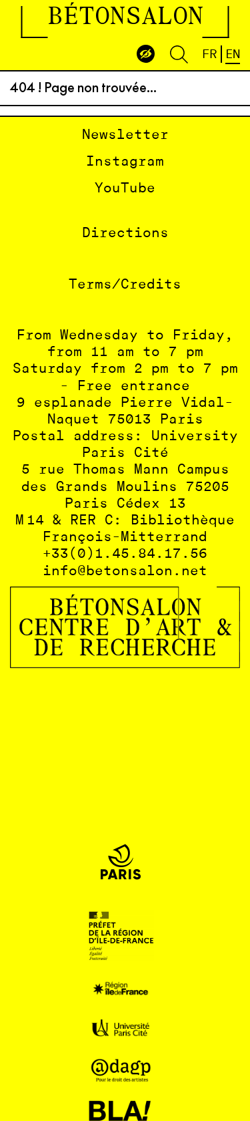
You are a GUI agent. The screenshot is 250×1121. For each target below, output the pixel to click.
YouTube (125, 189)
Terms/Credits (125, 285)
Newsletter (125, 135)
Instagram (125, 162)
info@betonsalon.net (125, 572)
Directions (125, 233)
